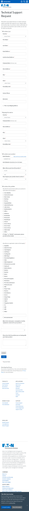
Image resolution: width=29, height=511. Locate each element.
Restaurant (6, 217)
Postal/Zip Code (6, 86)
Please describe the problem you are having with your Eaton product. (14, 336)
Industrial (18, 394)
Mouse (5, 276)
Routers (5, 291)
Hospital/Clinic (7, 203)
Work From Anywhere (20, 383)
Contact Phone (6, 93)
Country (5, 33)
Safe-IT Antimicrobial (20, 391)
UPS (4, 309)
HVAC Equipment (7, 262)
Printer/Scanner (7, 284)
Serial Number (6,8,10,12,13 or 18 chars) (12, 162)
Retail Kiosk (6, 219)
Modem (5, 270)
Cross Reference (5, 424)
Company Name (6, 63)
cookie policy (12, 503)
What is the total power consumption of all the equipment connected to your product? (14, 321)
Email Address (6, 51)
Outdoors (6, 213)
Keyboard (6, 266)
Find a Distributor (5, 404)
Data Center (6, 197)
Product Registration (20, 407)
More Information (17, 507)
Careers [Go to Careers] (4, 475)
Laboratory (6, 207)
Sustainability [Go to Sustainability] (5, 480)
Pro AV (17, 393)
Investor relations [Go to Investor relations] (6, 479)
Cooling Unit (6, 254)
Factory (5, 201)
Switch (5, 299)
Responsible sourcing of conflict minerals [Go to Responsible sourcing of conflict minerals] (12, 491)
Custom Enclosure (8, 195)
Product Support (19, 402)
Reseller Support (5, 422)
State (4, 80)
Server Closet (7, 223)
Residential (6, 215)
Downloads (18, 404)
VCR (4, 307)
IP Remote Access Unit (9, 264)
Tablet (5, 301)
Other (5, 232)
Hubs (5, 260)
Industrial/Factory (8, 205)
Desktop (5, 199)
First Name (5, 39)
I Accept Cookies (6, 507)
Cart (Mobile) (7, 193)
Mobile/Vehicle (7, 209)
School (5, 221)
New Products (5, 385)
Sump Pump (6, 297)
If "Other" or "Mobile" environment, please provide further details (13, 235)
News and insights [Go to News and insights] (6, 482)
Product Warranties (19, 406)
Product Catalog (5, 383)
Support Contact (19, 409)
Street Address (6, 69)
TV (4, 305)
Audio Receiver (7, 247)
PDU (4, 286)
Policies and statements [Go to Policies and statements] (7, 488)
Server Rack (6, 225)
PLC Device (6, 280)
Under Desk (6, 229)
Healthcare (18, 386)
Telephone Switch (8, 303)
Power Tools (6, 288)
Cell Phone (6, 252)
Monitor (5, 272)
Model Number (6, 156)
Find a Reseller (5, 402)
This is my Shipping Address (10, 105)
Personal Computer (8, 278)
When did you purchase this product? (12, 168)
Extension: (5, 99)
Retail (17, 396)
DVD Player (6, 256)
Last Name (5, 45)
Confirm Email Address (8, 57)
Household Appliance (9, 258)
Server (5, 295)
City (4, 74)
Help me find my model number (20, 156)
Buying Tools (4, 386)
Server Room (7, 227)
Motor (5, 274)
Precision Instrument (9, 282)
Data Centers (18, 385)
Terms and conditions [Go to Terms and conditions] (7, 490)
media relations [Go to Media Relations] (5, 486)
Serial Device (7, 293)
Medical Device (7, 268)
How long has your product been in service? (13, 176)
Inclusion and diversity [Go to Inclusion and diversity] (7, 477)
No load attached (7, 317)
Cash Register (7, 249)
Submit (3, 356)
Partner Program (5, 425)
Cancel (3, 353)
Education (18, 388)
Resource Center (5, 388)
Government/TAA (19, 390)
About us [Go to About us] (4, 474)
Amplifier (6, 245)
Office (5, 211)
